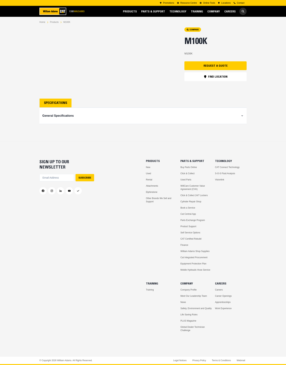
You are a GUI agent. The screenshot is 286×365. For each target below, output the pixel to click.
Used (148, 173)
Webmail (241, 360)
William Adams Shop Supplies (194, 251)
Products (54, 22)
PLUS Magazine (188, 321)
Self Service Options (190, 232)
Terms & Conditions (221, 360)
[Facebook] (43, 190)
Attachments (152, 186)
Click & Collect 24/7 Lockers (194, 195)
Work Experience (223, 308)
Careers (219, 289)
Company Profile (188, 289)
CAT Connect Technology (227, 167)
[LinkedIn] (60, 190)
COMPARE (193, 29)
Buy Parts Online (188, 167)
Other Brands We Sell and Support (158, 200)
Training (150, 289)
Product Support (188, 226)
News (183, 302)
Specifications (55, 103)
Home (42, 22)
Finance (184, 245)
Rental (149, 179)
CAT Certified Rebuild (190, 239)
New (148, 167)
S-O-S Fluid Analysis (225, 173)
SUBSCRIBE (84, 177)
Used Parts (185, 179)
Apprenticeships (223, 302)
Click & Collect (187, 173)
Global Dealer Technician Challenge (192, 329)
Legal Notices (180, 360)
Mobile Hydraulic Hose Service (195, 270)
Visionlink (219, 179)
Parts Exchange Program (192, 220)
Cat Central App (188, 214)
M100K (66, 22)
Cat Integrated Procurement (193, 257)
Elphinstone (151, 192)
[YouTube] (69, 190)
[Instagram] (51, 190)
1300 (76, 11)
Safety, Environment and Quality (196, 308)
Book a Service (187, 208)
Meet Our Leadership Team (193, 296)
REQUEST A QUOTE (216, 65)
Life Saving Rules (188, 314)
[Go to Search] (243, 11)
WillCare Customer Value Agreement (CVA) (192, 187)
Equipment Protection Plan (193, 263)
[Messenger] (78, 190)
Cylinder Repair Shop (190, 201)
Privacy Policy (199, 360)
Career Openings (223, 296)
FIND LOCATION (215, 76)
